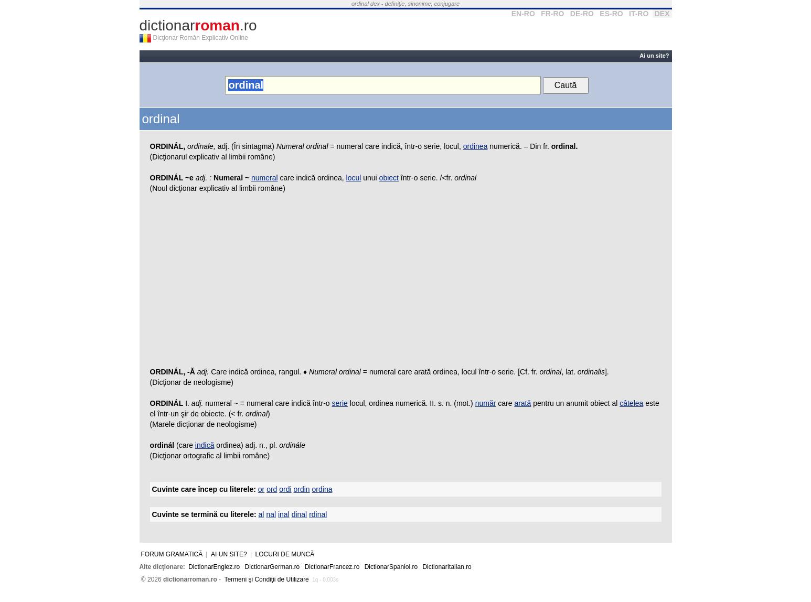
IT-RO (638, 13)
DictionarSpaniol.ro (391, 567)
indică (205, 445)
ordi (285, 489)
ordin (302, 489)
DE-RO (582, 13)
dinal (299, 514)
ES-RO (611, 13)
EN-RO (523, 13)
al (261, 514)
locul (353, 178)
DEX (662, 13)
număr (485, 403)
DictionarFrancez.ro (332, 567)
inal (284, 514)
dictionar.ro (198, 25)
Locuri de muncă (285, 554)
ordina (322, 489)
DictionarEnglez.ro (214, 567)
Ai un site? (654, 55)
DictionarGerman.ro (272, 567)
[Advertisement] (405, 282)
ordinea (475, 146)
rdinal (318, 514)
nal (271, 514)
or (261, 489)
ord (271, 489)
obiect (389, 178)
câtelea (631, 403)
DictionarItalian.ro (446, 567)
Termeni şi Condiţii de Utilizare (266, 579)
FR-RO (552, 13)
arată (522, 403)
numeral (264, 178)
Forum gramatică (172, 554)
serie (340, 403)
